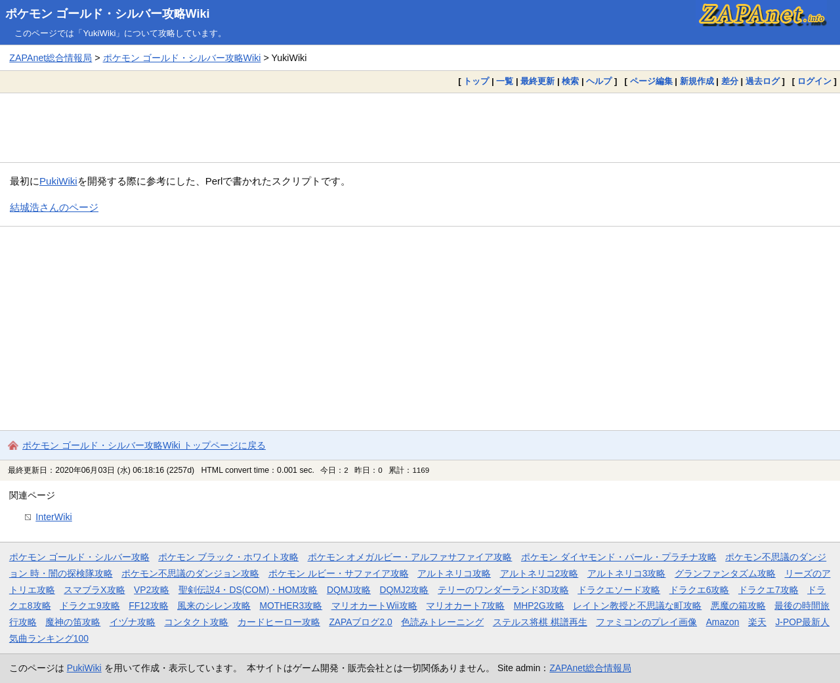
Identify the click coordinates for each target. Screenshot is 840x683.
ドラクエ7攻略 (768, 589)
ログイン (814, 81)
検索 (570, 81)
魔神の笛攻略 (72, 622)
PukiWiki (58, 181)
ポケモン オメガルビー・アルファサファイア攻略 (410, 557)
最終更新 (537, 81)
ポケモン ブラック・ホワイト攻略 (228, 557)
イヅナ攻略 (133, 622)
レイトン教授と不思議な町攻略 (637, 605)
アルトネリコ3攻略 (626, 573)
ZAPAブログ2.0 (360, 622)
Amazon (723, 622)
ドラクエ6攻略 (699, 589)
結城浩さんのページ (54, 207)
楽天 (757, 622)
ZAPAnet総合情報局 (50, 58)
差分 (729, 81)
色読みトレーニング (442, 622)
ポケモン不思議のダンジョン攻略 (190, 573)
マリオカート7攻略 (465, 605)
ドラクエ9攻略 (90, 605)
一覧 (504, 81)
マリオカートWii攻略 (374, 605)
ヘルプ (599, 81)
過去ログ (763, 81)
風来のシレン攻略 (214, 605)
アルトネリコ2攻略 (539, 573)
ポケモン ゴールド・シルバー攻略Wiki (107, 13)
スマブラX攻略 (94, 589)
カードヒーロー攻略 (279, 622)
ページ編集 (651, 81)
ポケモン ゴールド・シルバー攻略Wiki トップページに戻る (144, 445)
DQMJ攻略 (349, 589)
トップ (476, 81)
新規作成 (697, 81)
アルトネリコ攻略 (454, 573)
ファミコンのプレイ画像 (646, 622)
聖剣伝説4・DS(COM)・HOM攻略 (248, 589)
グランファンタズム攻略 (725, 573)
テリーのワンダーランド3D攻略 (503, 589)
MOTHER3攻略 (291, 605)
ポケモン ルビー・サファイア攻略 (338, 573)
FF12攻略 (148, 605)
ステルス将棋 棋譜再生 (540, 622)
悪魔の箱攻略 (738, 605)
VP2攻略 (151, 589)
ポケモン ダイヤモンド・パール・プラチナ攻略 (619, 557)
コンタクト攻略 (196, 622)
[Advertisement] (420, 127)
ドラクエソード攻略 (619, 589)
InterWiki (53, 517)
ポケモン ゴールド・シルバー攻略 (79, 557)
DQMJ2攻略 (404, 589)
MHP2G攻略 (539, 605)
